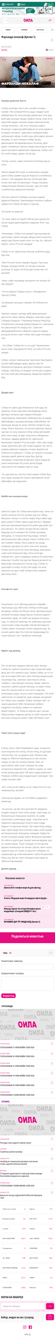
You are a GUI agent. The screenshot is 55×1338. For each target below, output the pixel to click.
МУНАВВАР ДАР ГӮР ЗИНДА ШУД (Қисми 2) (22, 921)
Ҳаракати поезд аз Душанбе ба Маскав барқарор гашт (21, 1196)
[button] (50, 20)
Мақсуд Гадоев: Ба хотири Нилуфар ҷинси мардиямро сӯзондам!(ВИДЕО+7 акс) (22, 909)
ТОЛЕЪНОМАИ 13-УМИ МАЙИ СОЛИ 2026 (17, 1047)
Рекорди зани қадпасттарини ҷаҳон (15, 1142)
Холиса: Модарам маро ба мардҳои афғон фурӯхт (25, 898)
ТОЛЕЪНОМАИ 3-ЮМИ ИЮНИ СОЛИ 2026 (17, 1095)
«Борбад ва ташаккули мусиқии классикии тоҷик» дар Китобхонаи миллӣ (19, 1162)
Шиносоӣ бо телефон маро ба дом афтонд (22, 887)
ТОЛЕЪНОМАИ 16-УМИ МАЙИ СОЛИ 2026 (17, 1056)
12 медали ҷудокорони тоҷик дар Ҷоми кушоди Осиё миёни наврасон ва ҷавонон (21, 1174)
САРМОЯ (24, 30)
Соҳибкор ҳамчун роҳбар (11, 1151)
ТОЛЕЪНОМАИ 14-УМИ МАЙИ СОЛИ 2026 (17, 1075)
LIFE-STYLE (40, 30)
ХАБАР (8, 30)
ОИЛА (4, 50)
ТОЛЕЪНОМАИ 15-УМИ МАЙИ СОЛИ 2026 (17, 1066)
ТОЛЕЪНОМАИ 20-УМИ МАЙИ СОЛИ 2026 (17, 1085)
